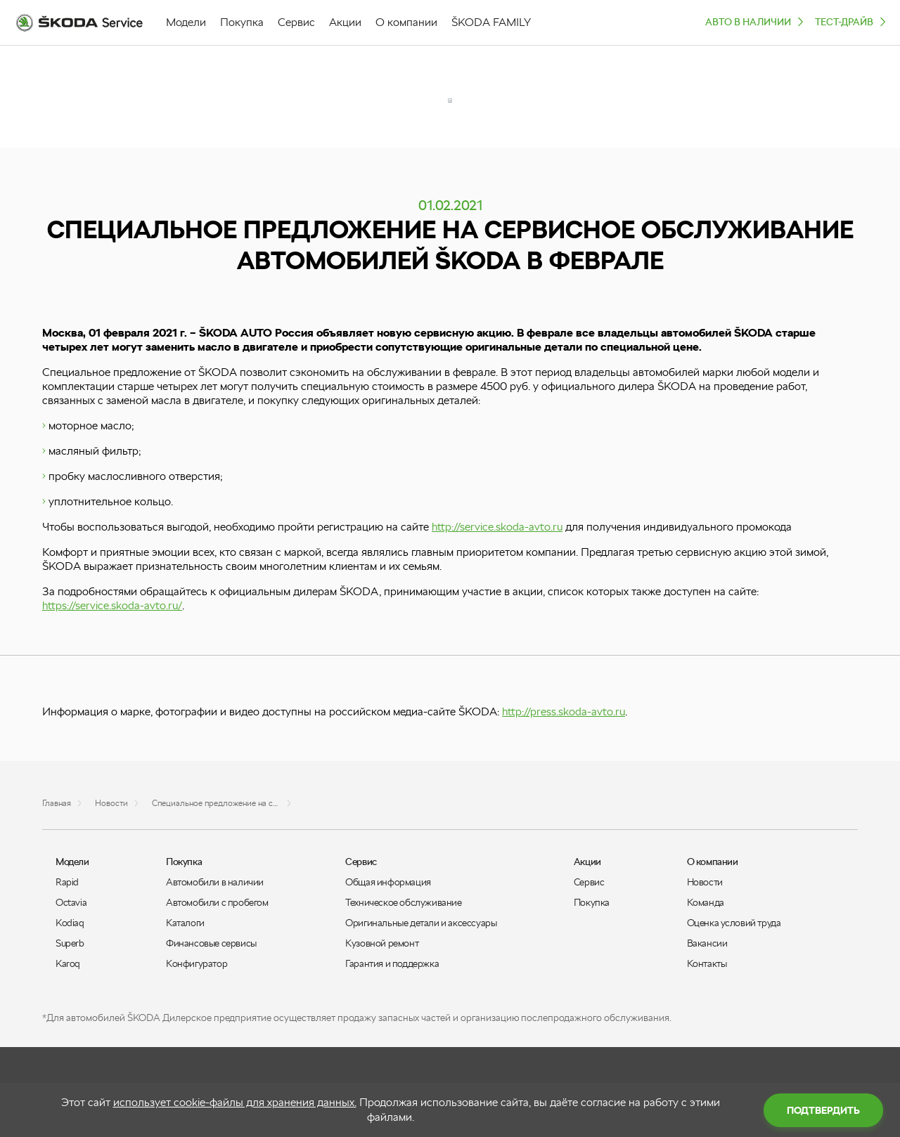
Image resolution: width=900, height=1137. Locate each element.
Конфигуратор (196, 963)
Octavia (71, 902)
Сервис (589, 882)
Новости (705, 882)
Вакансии (707, 943)
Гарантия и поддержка (392, 963)
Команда (705, 902)
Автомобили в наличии (215, 882)
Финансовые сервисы (211, 943)
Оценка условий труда (734, 922)
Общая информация (388, 882)
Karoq (68, 963)
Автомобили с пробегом (217, 902)
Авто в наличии (755, 21)
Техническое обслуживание (403, 902)
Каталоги (185, 922)
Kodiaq (70, 922)
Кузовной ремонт (381, 943)
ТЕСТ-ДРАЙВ (852, 21)
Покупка (592, 902)
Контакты (707, 963)
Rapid (67, 882)
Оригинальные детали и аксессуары (420, 922)
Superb (70, 943)
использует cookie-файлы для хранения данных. (234, 1102)
